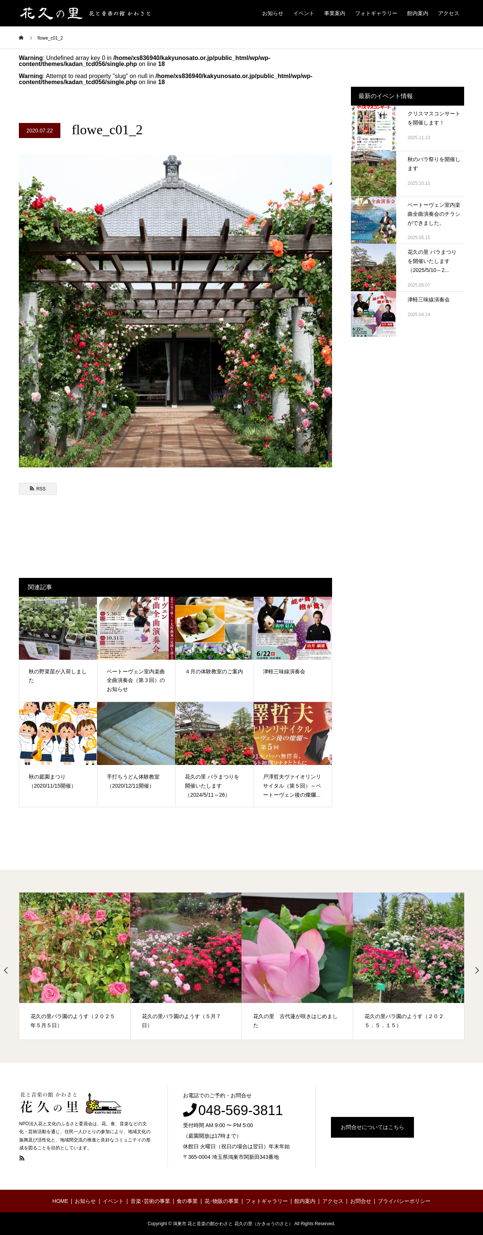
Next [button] (477, 970)
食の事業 (187, 1201)
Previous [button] (6, 970)
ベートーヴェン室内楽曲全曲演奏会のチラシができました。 (434, 214)
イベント (303, 13)
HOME (60, 1201)
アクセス (448, 13)
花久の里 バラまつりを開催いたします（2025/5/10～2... (432, 261)
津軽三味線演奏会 (429, 299)
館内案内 (417, 13)
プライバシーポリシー (404, 1201)
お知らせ (272, 13)
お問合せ (360, 1201)
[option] (75, 966)
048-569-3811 (240, 1110)
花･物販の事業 (222, 1201)
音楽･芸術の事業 (150, 1201)
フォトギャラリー (376, 13)
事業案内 (334, 13)
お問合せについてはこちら (372, 1127)
